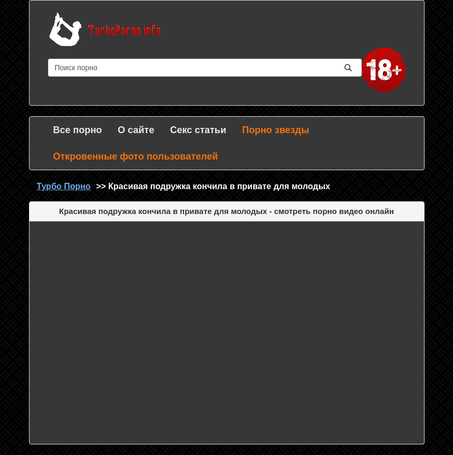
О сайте (136, 130)
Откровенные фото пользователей (135, 156)
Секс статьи (198, 130)
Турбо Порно (64, 186)
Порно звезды (275, 130)
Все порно (77, 130)
